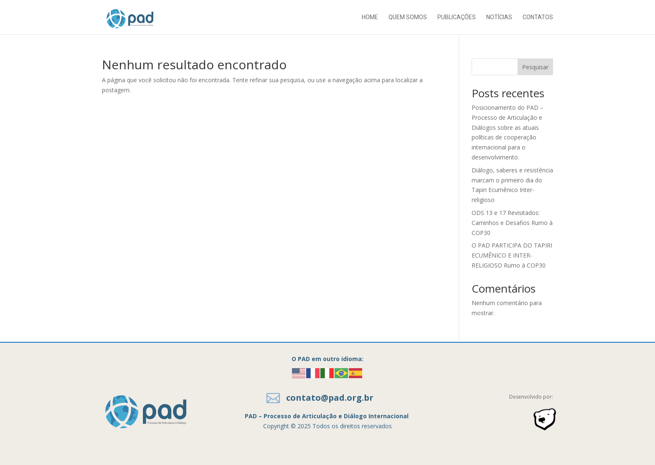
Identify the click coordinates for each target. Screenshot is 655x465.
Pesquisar (535, 67)
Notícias (499, 17)
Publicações (456, 17)
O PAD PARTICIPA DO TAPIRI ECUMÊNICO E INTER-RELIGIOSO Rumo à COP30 (512, 255)
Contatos (538, 17)
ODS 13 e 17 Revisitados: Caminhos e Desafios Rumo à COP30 (512, 223)
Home (370, 17)
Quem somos (407, 17)
